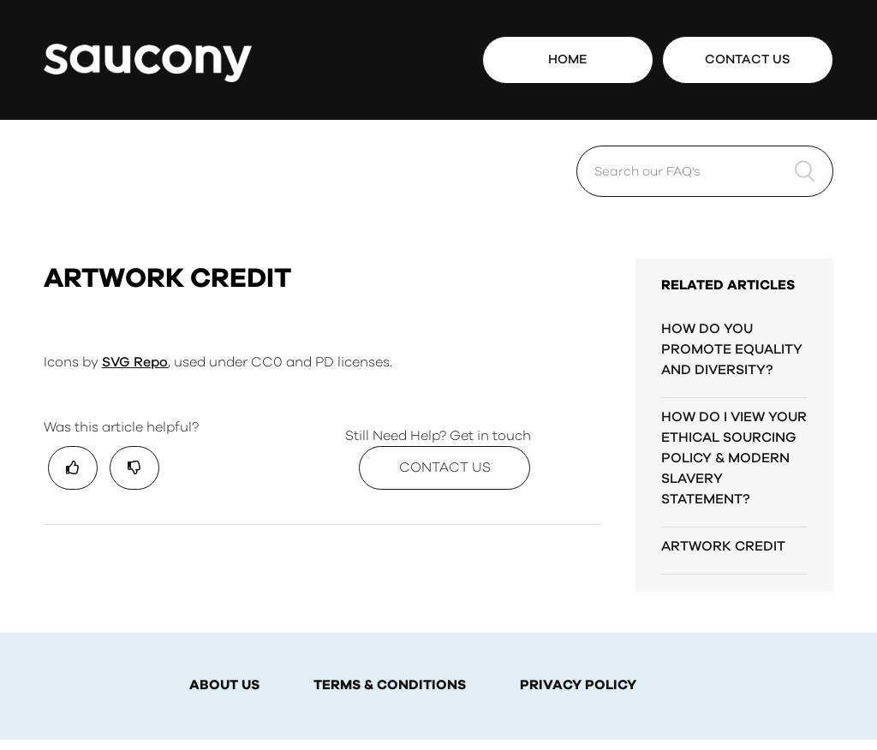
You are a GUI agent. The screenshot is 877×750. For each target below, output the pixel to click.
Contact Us (747, 59)
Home (568, 59)
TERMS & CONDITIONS (389, 686)
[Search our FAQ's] (704, 171)
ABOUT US (224, 686)
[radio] (73, 468)
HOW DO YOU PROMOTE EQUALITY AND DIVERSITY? (731, 349)
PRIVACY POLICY (578, 686)
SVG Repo (135, 362)
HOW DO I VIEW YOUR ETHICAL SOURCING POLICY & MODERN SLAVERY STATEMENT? (734, 458)
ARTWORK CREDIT (723, 546)
